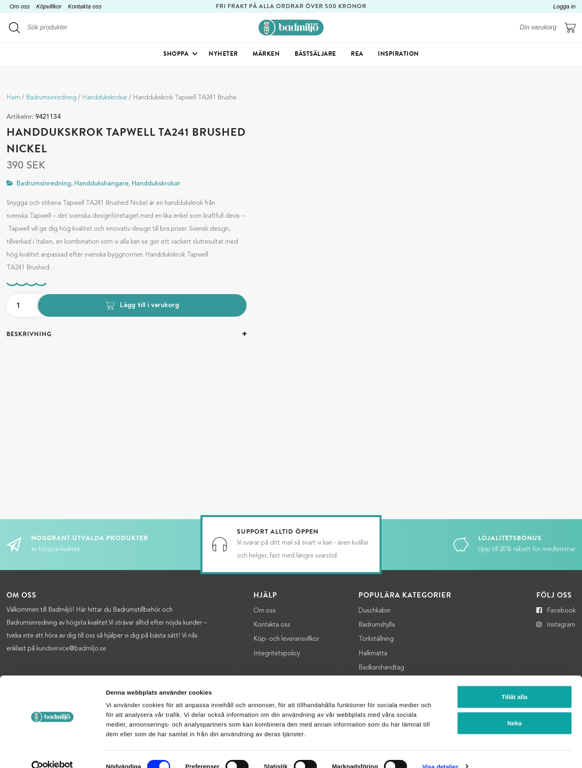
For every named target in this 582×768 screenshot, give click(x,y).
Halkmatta (372, 653)
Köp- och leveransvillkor (286, 639)
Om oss (20, 6)
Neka (514, 708)
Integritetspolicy (276, 653)
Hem (13, 98)
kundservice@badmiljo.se (71, 649)
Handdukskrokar (104, 98)
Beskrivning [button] (29, 334)
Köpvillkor (48, 6)
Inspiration (398, 54)
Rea (357, 54)
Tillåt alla (514, 682)
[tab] (126, 334)
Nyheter (223, 54)
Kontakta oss (84, 6)
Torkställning (376, 639)
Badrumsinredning (51, 98)
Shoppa (175, 54)
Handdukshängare (101, 184)
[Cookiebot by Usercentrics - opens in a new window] (52, 752)
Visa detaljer (440, 752)
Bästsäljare (315, 54)
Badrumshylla (376, 625)
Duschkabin (374, 611)
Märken (266, 54)
